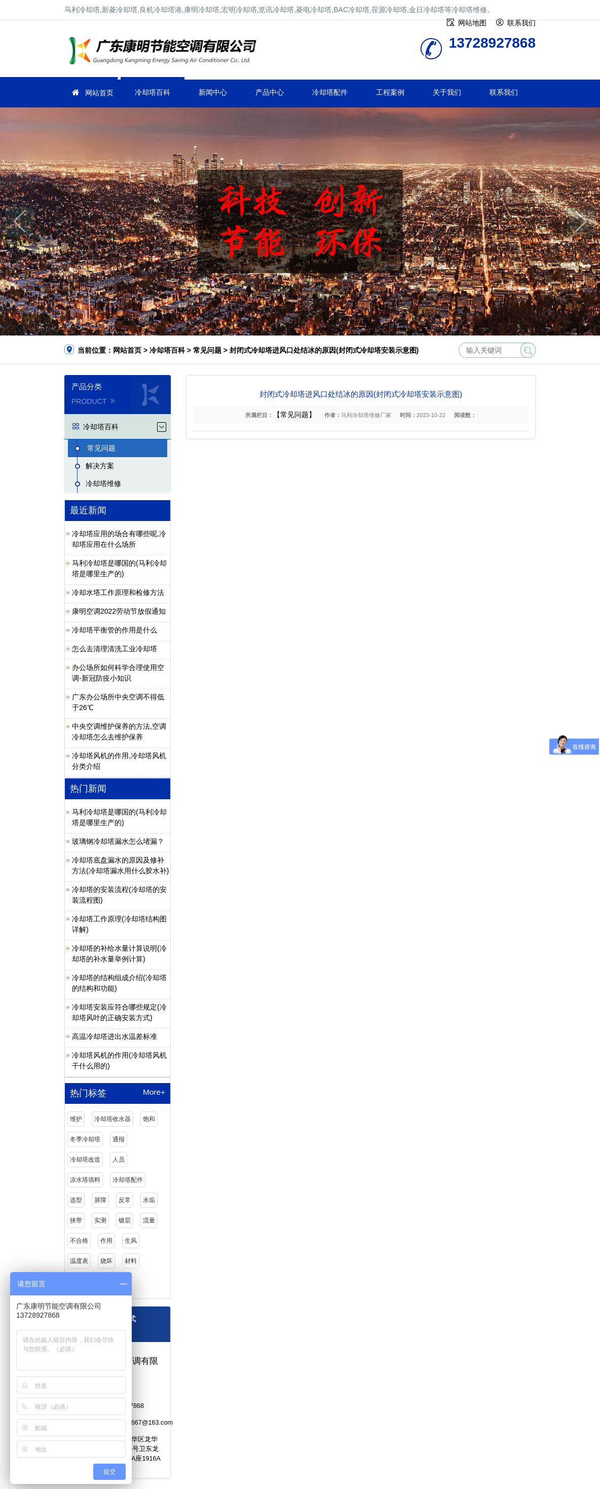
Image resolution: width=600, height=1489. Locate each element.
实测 (100, 1220)
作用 (106, 1240)
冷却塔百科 (152, 92)
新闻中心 (213, 92)
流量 (149, 1220)
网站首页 (99, 93)
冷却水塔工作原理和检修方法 (118, 592)
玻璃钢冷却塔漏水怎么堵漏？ (118, 841)
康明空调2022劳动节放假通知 (119, 611)
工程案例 (390, 92)
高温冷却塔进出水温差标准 (114, 1036)
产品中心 (269, 92)
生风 (131, 1240)
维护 (76, 1119)
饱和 (149, 1119)
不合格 (79, 1240)
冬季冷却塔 (85, 1139)
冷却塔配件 (330, 92)
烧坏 (106, 1260)
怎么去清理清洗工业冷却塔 (114, 649)
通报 (119, 1139)
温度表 (79, 1260)
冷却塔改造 (85, 1159)
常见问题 (207, 350)
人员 (119, 1159)
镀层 (125, 1220)
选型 (76, 1200)
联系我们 (504, 92)
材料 (131, 1260)
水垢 (149, 1200)
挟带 (76, 1220)
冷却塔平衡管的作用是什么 (114, 630)
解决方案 (100, 466)
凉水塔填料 (85, 1179)
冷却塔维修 (165, 51)
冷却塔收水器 (112, 1119)
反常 (125, 1200)
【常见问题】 (294, 415)
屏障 (100, 1200)
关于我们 (447, 92)
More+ (154, 1092)
